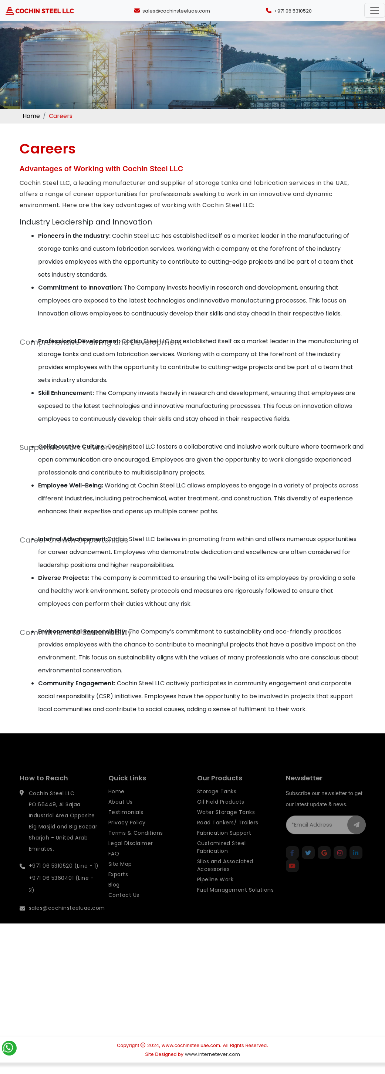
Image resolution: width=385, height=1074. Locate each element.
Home (31, 116)
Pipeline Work (215, 890)
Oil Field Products (220, 812)
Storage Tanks (217, 802)
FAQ (113, 864)
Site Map (120, 874)
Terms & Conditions (135, 843)
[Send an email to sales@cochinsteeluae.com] (171, 10)
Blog (114, 895)
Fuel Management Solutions (235, 900)
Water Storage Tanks (226, 822)
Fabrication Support (224, 843)
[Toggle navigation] (374, 10)
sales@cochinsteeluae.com (67, 918)
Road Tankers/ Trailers (228, 833)
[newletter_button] (356, 835)
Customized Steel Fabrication (221, 857)
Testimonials (125, 822)
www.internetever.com (212, 1054)
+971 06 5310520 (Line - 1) (64, 876)
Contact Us (123, 905)
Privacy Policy (127, 833)
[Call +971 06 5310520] (288, 10)
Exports (118, 884)
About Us (120, 812)
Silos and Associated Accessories (225, 875)
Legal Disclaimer (130, 853)
